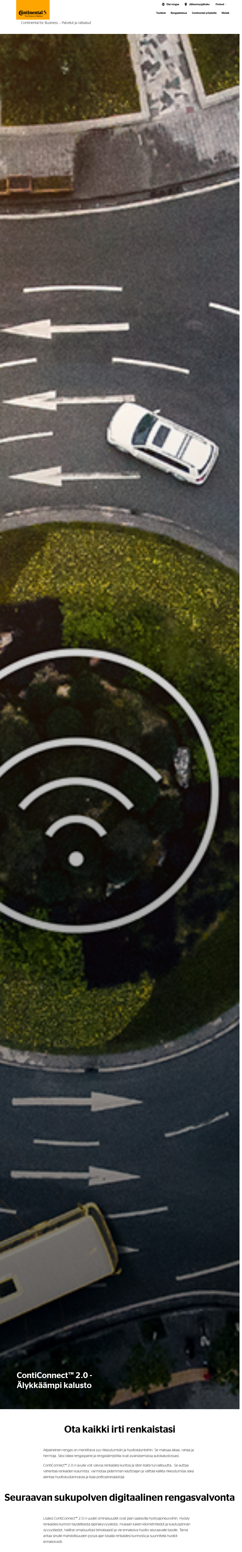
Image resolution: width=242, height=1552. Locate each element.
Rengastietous (179, 13)
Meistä (225, 13)
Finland (220, 4)
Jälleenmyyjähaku (199, 4)
